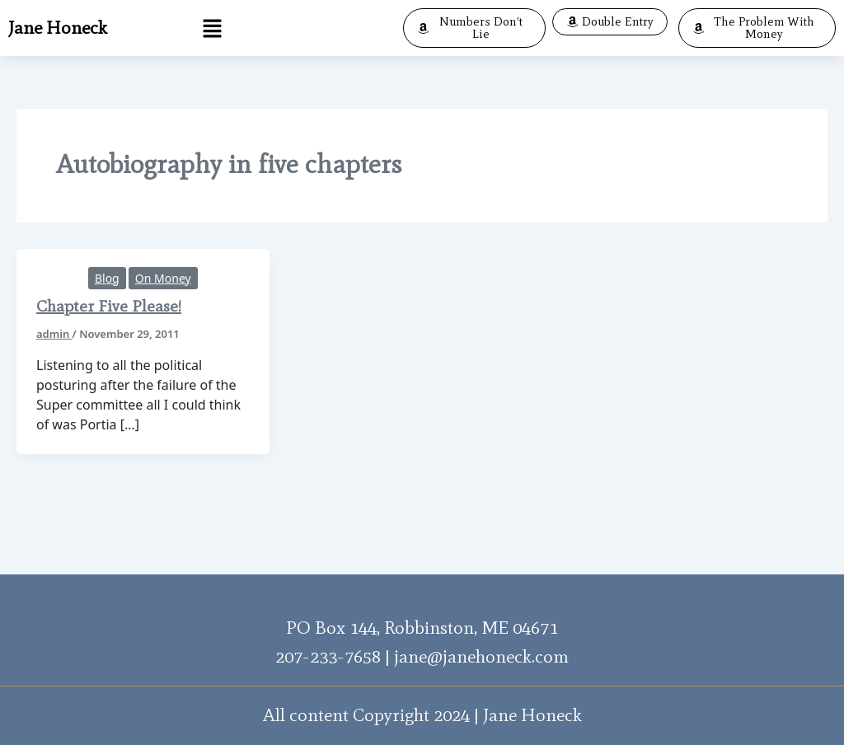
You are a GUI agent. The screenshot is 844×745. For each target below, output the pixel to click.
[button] (212, 28)
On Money (163, 278)
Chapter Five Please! (108, 306)
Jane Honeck (57, 27)
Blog (107, 278)
